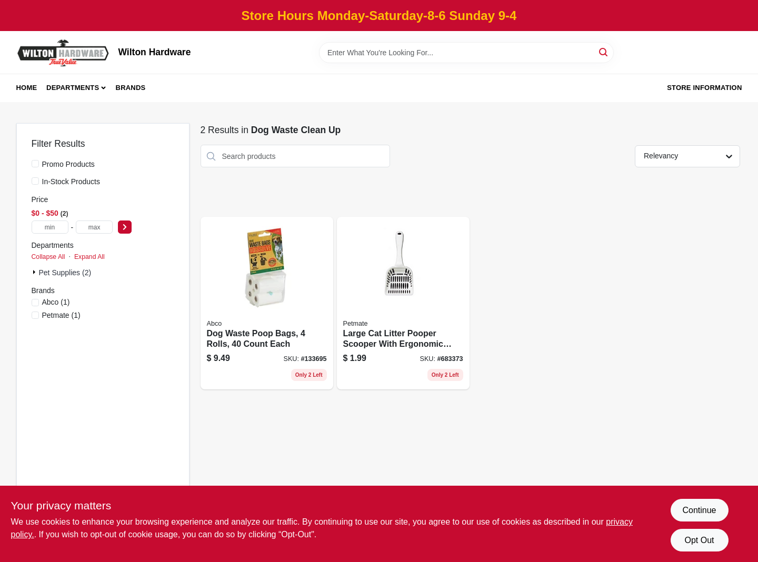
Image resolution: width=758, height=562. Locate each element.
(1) (56, 302)
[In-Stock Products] (35, 181)
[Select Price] (125, 227)
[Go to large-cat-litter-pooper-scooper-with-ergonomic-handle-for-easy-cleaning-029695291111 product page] (403, 303)
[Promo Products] (35, 163)
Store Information (704, 88)
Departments (72, 88)
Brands (131, 88)
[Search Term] (466, 52)
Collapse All (48, 256)
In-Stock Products (71, 181)
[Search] (604, 52)
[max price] (94, 227)
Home (26, 88)
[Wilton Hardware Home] (63, 52)
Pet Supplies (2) (65, 272)
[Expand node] (35, 272)
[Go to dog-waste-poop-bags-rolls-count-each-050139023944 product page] (267, 303)
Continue (699, 510)
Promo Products (68, 164)
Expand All (89, 256)
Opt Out (699, 540)
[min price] (50, 227)
